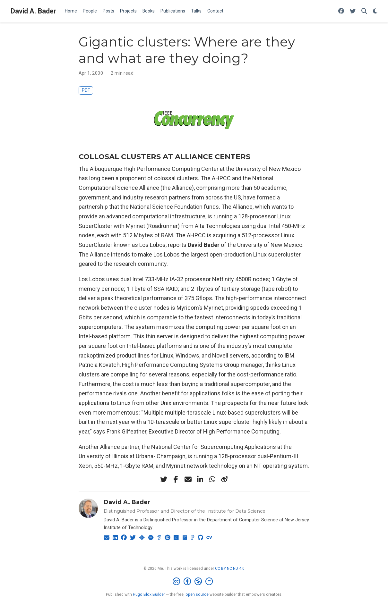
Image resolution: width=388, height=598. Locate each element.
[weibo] (224, 479)
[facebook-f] (176, 479)
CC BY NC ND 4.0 (230, 568)
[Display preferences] (375, 11)
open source (197, 594)
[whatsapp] (212, 479)
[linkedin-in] (200, 479)
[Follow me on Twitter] (353, 11)
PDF (86, 90)
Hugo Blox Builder (149, 594)
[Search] (364, 11)
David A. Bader (33, 11)
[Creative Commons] (194, 581)
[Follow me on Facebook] (341, 11)
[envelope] (188, 479)
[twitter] (163, 479)
